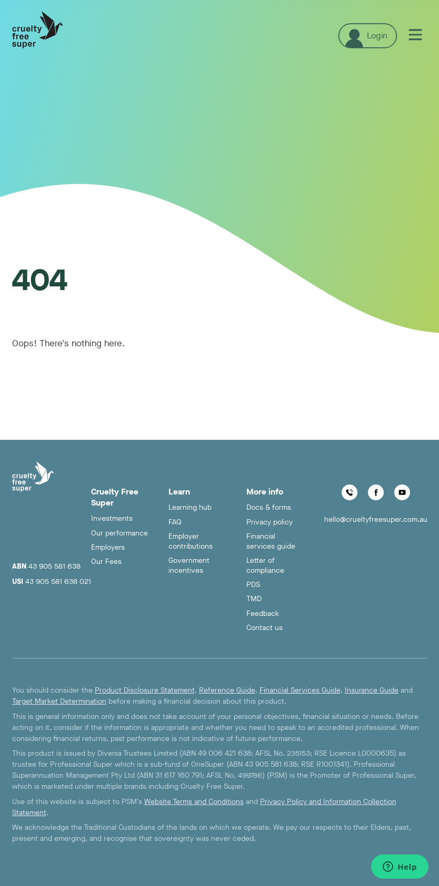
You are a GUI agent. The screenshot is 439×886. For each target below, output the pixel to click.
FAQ (175, 522)
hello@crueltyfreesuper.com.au (375, 519)
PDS (253, 585)
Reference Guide (227, 690)
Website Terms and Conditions (194, 802)
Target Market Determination (59, 701)
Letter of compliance (265, 565)
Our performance (119, 533)
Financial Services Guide (300, 690)
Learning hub (190, 507)
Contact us (264, 628)
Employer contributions (190, 541)
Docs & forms (268, 507)
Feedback (262, 614)
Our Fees (106, 561)
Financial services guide (270, 541)
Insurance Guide (371, 690)
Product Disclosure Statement (145, 690)
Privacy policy (269, 522)
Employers (108, 547)
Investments (112, 518)
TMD (254, 599)
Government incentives (188, 565)
